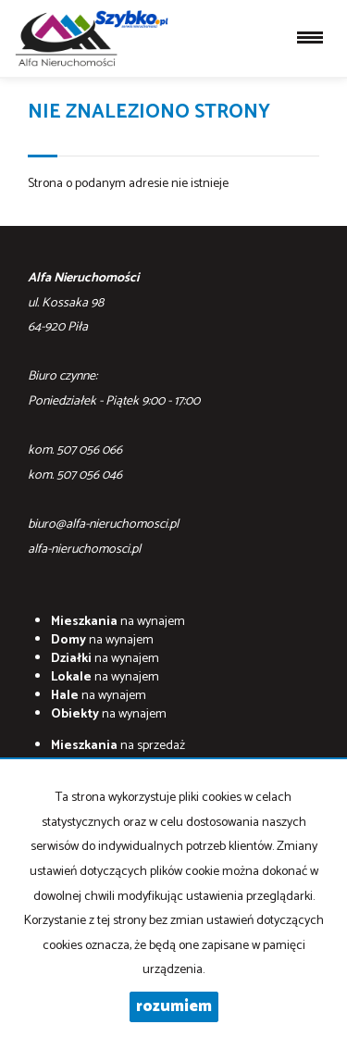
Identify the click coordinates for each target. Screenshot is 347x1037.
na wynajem (118, 621)
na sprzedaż (118, 745)
